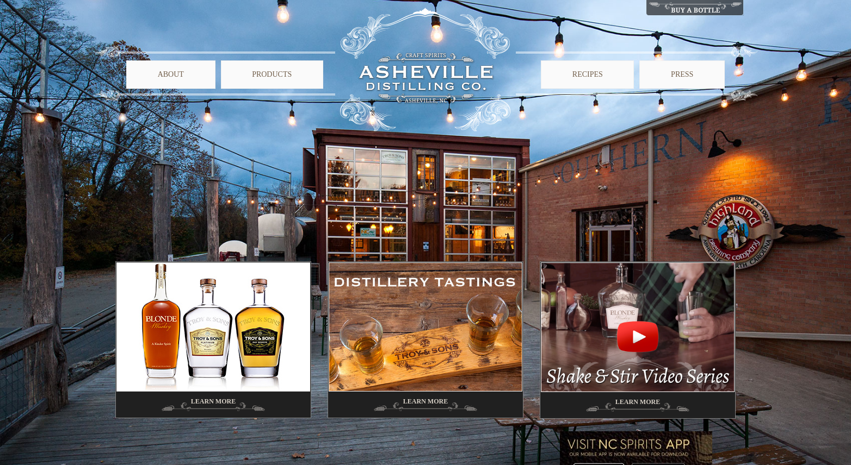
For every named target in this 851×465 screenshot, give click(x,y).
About (171, 74)
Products (272, 74)
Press (682, 74)
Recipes (587, 74)
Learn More (213, 401)
